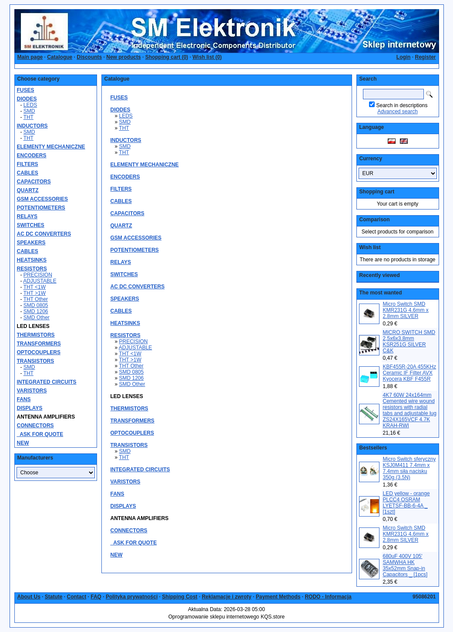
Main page (30, 57)
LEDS (30, 105)
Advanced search (397, 111)
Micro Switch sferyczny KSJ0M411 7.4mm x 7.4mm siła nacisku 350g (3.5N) (409, 468)
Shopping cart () (166, 57)
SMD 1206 (35, 311)
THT (28, 117)
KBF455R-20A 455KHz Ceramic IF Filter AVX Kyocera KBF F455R (409, 373)
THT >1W (34, 293)
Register (425, 57)
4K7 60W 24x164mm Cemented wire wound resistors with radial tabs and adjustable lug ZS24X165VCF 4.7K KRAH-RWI (409, 410)
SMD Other (36, 317)
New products (123, 57)
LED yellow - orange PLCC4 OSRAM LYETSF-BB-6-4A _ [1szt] (406, 502)
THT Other (35, 299)
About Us (28, 597)
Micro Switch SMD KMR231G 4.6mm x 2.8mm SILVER (406, 310)
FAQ (96, 597)
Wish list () (206, 57)
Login (403, 57)
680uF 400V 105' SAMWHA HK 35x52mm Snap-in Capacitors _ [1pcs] (405, 565)
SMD (29, 111)
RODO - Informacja (328, 597)
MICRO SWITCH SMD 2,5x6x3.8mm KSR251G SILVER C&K (409, 341)
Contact (77, 597)
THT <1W (34, 287)
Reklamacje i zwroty (227, 597)
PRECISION (37, 275)
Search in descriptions (401, 105)
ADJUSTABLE (39, 281)
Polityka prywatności (132, 597)
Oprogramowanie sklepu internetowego (213, 617)
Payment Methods (278, 597)
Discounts (89, 57)
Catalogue (59, 57)
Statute (54, 597)
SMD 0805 (35, 305)
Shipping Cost (179, 597)
